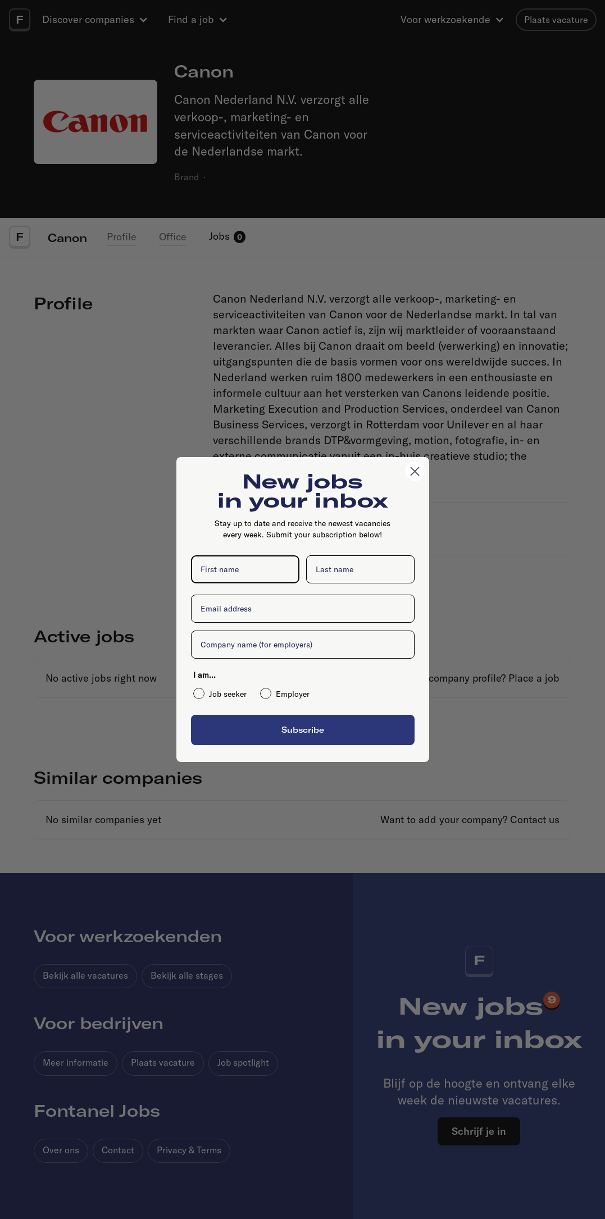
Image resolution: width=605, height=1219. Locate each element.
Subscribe (302, 729)
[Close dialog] (415, 471)
